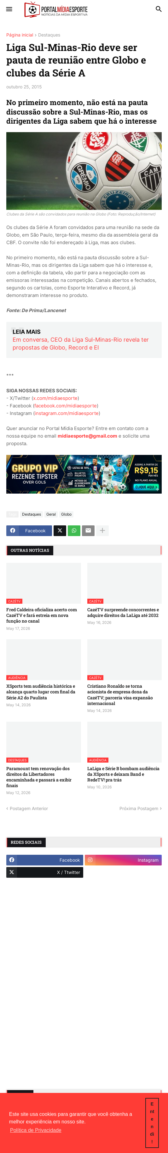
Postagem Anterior (29, 808)
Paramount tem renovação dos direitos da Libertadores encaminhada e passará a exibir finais (39, 777)
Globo (66, 514)
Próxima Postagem (138, 808)
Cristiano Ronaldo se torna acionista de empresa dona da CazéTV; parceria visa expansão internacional (120, 694)
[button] (8, 9)
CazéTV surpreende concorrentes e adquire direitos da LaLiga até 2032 (123, 612)
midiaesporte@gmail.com (87, 436)
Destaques (49, 35)
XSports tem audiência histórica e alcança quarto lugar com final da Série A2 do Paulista (40, 691)
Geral (51, 514)
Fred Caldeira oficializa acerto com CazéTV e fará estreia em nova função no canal (41, 615)
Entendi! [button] (152, 1122)
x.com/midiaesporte (55, 398)
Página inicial (19, 35)
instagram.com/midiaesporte (67, 413)
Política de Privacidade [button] (35, 1130)
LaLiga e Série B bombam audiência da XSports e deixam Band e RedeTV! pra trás (123, 774)
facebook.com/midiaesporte (65, 406)
